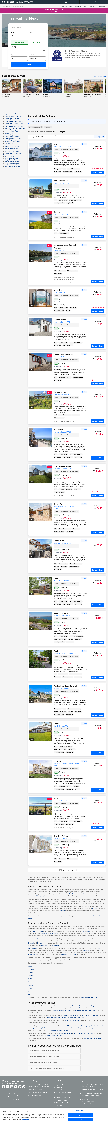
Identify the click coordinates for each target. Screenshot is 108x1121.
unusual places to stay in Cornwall (38, 1028)
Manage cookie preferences (63, 1092)
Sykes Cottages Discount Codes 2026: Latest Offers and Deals (92, 1085)
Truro (29, 994)
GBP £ (90, 2)
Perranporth (55, 933)
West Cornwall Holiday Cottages (14, 126)
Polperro (30, 982)
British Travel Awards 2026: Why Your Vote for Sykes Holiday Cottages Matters (92, 1095)
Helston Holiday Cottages (12, 136)
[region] (54, 1114)
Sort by (31, 137)
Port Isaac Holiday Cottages (12, 151)
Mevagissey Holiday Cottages (13, 141)
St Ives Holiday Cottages (11, 158)
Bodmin (30, 966)
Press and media (60, 1108)
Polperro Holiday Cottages (12, 146)
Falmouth (71, 894)
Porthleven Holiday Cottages (12, 150)
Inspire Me (59, 1105)
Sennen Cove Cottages (11, 156)
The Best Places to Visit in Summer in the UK (92, 1090)
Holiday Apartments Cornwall (13, 116)
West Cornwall (32, 948)
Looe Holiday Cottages (11, 140)
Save (85, 144)
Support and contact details (63, 1085)
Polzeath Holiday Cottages (12, 148)
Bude (88, 931)
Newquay (95, 908)
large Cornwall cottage (75, 1006)
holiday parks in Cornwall (76, 1017)
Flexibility (32, 55)
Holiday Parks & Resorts (66, 6)
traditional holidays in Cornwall (56, 1017)
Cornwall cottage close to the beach (85, 1010)
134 (73, 870)
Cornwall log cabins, (69, 1026)
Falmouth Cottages (10, 133)
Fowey (42, 945)
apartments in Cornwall (95, 1026)
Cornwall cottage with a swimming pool (83, 1028)
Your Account (100, 2)
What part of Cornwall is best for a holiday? (45, 1050)
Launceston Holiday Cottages (13, 138)
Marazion (62, 910)
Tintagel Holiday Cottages (12, 160)
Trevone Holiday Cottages (12, 161)
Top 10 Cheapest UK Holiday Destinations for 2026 (90, 1100)
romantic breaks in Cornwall (54, 1035)
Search (28, 64)
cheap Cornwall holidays (72, 1020)
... (68, 870)
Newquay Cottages (10, 143)
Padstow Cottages (10, 145)
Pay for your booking (61, 1100)
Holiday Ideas (92, 6)
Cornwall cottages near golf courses (56, 1030)
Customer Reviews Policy (63, 1097)
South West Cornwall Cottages (13, 125)
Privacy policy (59, 1087)
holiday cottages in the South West (94, 1038)
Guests (13, 32)
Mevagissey (40, 896)
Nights (13, 55)
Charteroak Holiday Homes (12, 165)
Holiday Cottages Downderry (13, 118)
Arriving (13, 47)
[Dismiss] (104, 121)
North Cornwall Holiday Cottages (14, 121)
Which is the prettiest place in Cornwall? (44, 1062)
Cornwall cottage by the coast (62, 1010)
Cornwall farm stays (81, 1026)
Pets (30, 32)
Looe (46, 945)
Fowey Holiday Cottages (11, 135)
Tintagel (48, 933)
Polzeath (30, 985)
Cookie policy (59, 1090)
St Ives (98, 948)
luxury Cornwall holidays (71, 1015)
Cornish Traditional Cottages (12, 163)
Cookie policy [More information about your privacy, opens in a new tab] (26, 1119)
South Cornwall (33, 939)
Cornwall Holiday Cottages (9, 113)
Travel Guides (101, 6)
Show (53, 137)
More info (58, 1095)
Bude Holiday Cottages (11, 130)
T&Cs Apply (54, 11)
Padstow (42, 933)
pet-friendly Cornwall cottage (76, 1008)
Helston (85, 894)
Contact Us (83, 2)
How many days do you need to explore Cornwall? (48, 1068)
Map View (100, 137)
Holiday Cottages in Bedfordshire (14, 115)
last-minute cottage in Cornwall (83, 1033)
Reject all (80, 1115)
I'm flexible (36, 42)
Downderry (31, 972)
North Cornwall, (38, 931)
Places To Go (78, 6)
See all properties (100, 76)
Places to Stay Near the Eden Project (15, 128)
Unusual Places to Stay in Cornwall (14, 120)
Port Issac (31, 988)
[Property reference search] (23, 6)
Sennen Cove (32, 954)
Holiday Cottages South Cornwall (14, 123)
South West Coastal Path (68, 954)
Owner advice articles (62, 1102)
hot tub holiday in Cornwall (90, 1015)
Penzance (86, 950)
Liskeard (30, 975)
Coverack (31, 969)
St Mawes (40, 943)
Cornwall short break (65, 1033)
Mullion (30, 979)
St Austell (31, 943)
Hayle (83, 931)
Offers (85, 6)
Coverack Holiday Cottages (12, 131)
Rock (29, 991)
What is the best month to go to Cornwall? (45, 1056)
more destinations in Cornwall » (90, 997)
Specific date (19, 42)
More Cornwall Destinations (12, 166)
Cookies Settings (80, 1110)
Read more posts (86, 1104)
